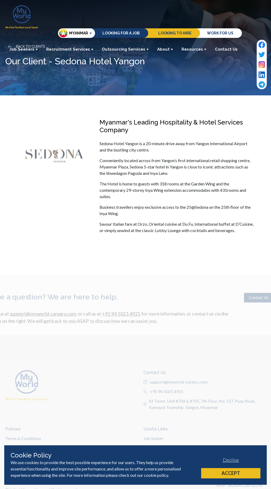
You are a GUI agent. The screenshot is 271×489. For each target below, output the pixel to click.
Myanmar (73, 33)
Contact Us (226, 49)
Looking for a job (121, 33)
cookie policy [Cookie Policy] (156, 475)
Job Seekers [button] (24, 49)
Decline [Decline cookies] (231, 460)
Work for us (220, 33)
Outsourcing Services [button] (125, 49)
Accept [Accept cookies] (231, 473)
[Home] (21, 16)
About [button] (165, 49)
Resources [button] (194, 49)
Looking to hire (175, 33)
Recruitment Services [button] (69, 49)
